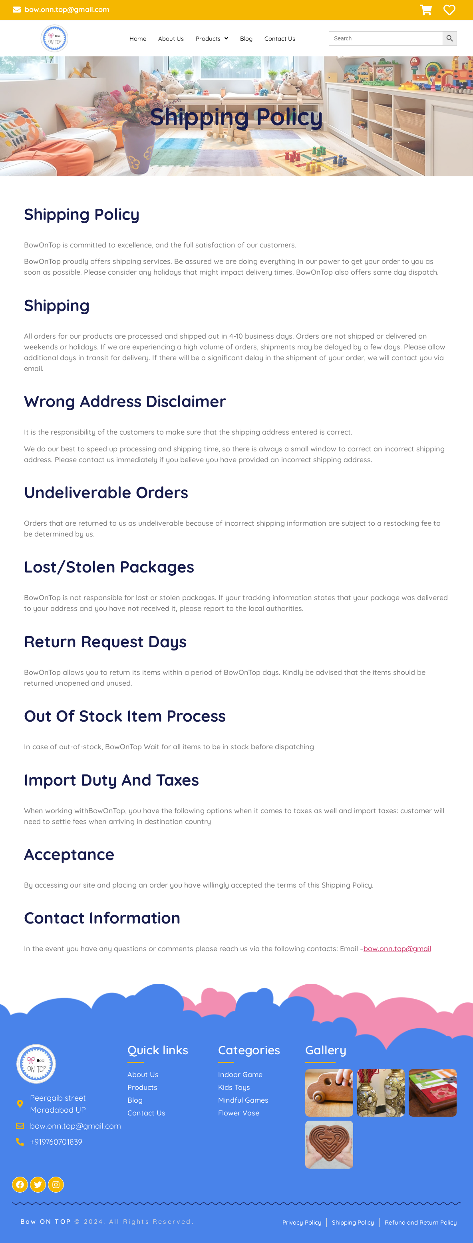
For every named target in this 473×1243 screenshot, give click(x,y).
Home (137, 38)
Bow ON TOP (47, 1221)
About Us (171, 38)
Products (212, 38)
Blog (246, 38)
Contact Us (279, 38)
